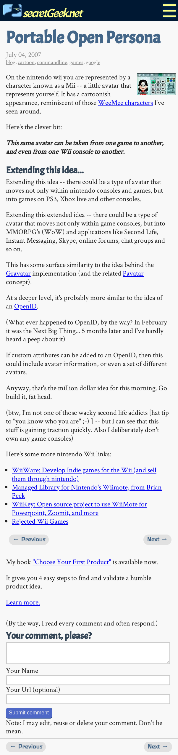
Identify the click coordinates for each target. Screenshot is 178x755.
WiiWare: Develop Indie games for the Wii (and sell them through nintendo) (84, 474)
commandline (52, 62)
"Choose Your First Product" (72, 561)
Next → (157, 539)
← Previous (28, 539)
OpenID (25, 306)
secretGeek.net (42, 13)
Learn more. (23, 602)
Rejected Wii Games (40, 521)
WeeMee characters (125, 102)
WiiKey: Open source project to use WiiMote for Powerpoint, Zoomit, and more (79, 508)
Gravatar (18, 273)
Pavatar (133, 273)
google (93, 62)
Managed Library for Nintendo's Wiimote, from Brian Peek (87, 491)
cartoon (26, 62)
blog (10, 62)
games (76, 62)
